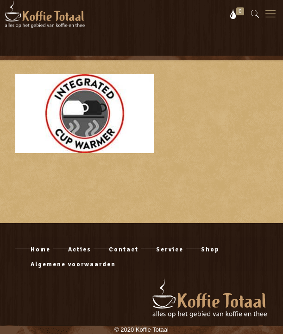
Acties (79, 249)
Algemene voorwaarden (73, 264)
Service (169, 249)
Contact (123, 249)
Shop (210, 249)
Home (40, 249)
